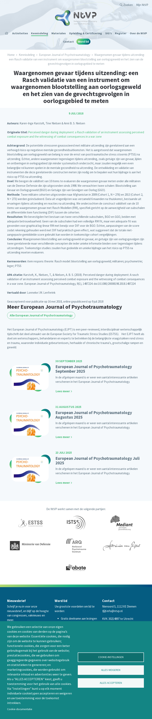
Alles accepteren (111, 683)
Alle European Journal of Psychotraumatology (41, 315)
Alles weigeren (110, 670)
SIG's (108, 33)
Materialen (58, 33)
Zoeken (128, 5)
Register (120, 33)
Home (7, 33)
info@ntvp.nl (114, 611)
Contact (68, 41)
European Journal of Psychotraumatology (64, 55)
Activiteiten (20, 33)
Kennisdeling (39, 33)
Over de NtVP (138, 33)
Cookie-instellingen (111, 657)
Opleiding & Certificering (85, 33)
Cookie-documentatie (19, 709)
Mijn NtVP (142, 5)
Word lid (83, 41)
